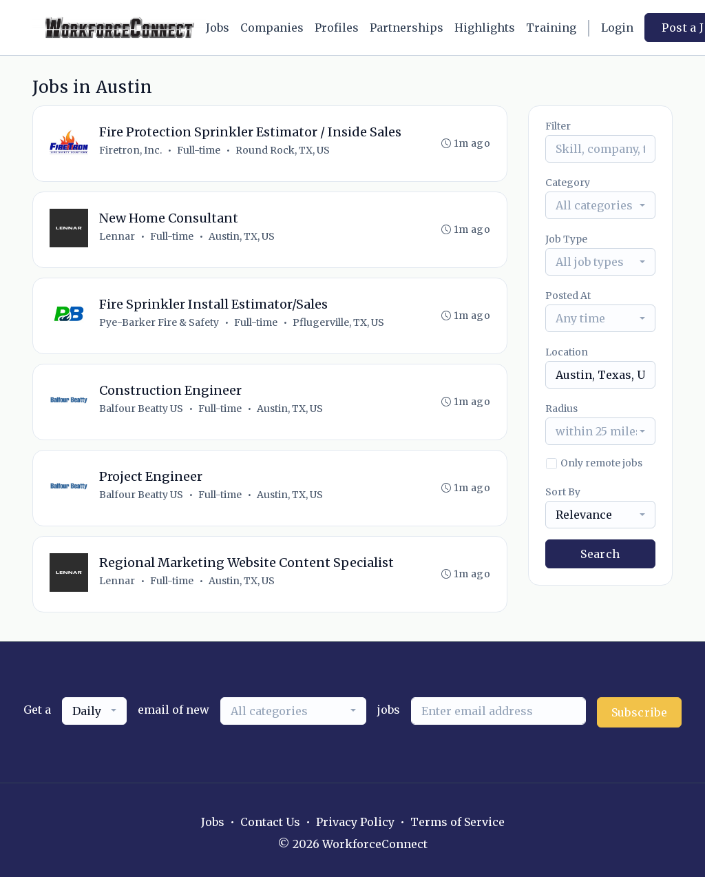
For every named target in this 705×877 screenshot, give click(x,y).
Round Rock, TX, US (282, 150)
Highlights (484, 27)
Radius (561, 408)
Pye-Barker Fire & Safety (159, 322)
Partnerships (406, 27)
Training (551, 27)
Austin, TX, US (242, 236)
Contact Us (270, 822)
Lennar (117, 236)
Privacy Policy (355, 822)
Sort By (562, 492)
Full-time (198, 150)
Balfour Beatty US (141, 408)
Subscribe (639, 712)
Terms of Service (457, 822)
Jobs (217, 27)
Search (600, 554)
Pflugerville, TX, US (338, 322)
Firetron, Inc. (130, 150)
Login (617, 27)
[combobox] (600, 205)
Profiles (337, 27)
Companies (272, 27)
